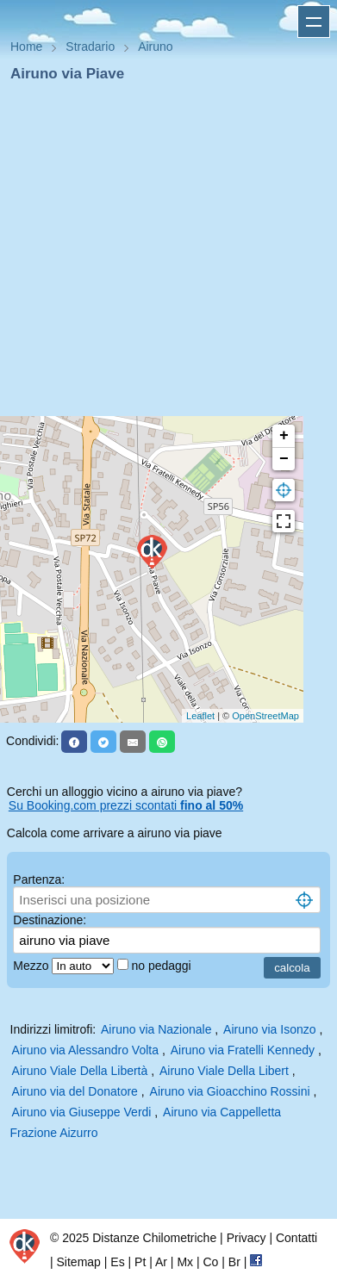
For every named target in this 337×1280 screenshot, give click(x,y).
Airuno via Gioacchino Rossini (230, 1091)
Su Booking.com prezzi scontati (126, 805)
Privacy (246, 1238)
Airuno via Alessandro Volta (85, 1050)
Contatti (296, 1238)
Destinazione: (49, 920)
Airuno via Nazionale (156, 1029)
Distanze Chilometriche (154, 1238)
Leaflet (200, 716)
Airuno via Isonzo (269, 1029)
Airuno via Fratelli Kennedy (243, 1050)
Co (210, 1262)
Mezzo (32, 965)
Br (234, 1262)
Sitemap (79, 1262)
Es (117, 1262)
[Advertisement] (161, 254)
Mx (185, 1262)
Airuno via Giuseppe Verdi (82, 1112)
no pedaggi (162, 965)
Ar (161, 1262)
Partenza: (39, 879)
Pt (140, 1262)
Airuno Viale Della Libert (224, 1071)
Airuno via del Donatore (75, 1091)
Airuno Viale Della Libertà (80, 1071)
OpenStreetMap (265, 716)
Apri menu (313, 21)
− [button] (284, 459)
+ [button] (284, 436)
